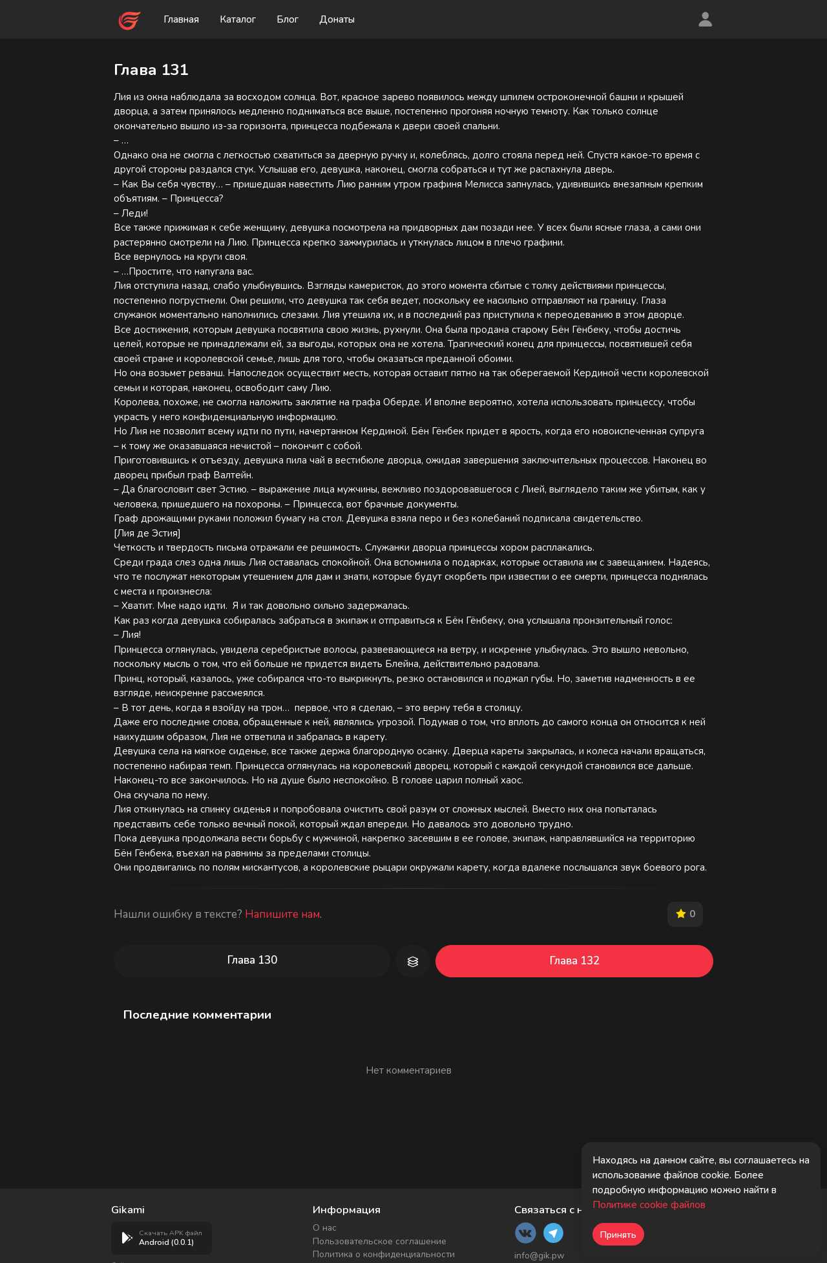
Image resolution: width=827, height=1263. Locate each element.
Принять (618, 1235)
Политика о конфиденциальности (384, 1254)
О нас (325, 1228)
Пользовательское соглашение (379, 1241)
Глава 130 (252, 960)
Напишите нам (282, 914)
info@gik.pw (539, 1255)
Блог (287, 19)
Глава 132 (575, 960)
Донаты (337, 19)
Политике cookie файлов (649, 1204)
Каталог (238, 19)
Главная (181, 19)
